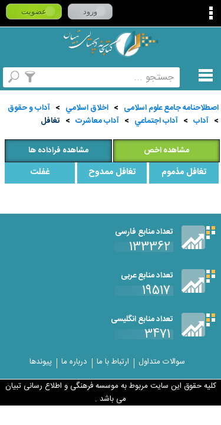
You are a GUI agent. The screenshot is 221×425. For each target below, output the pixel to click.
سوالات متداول (161, 361)
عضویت (34, 11)
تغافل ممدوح (112, 172)
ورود (90, 11)
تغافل (50, 121)
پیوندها (40, 361)
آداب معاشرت (97, 121)
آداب (201, 121)
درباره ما (74, 361)
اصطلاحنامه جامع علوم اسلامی (171, 108)
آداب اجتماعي (156, 121)
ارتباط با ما (113, 361)
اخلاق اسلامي (86, 108)
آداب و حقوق (29, 108)
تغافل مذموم (183, 172)
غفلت (40, 172)
